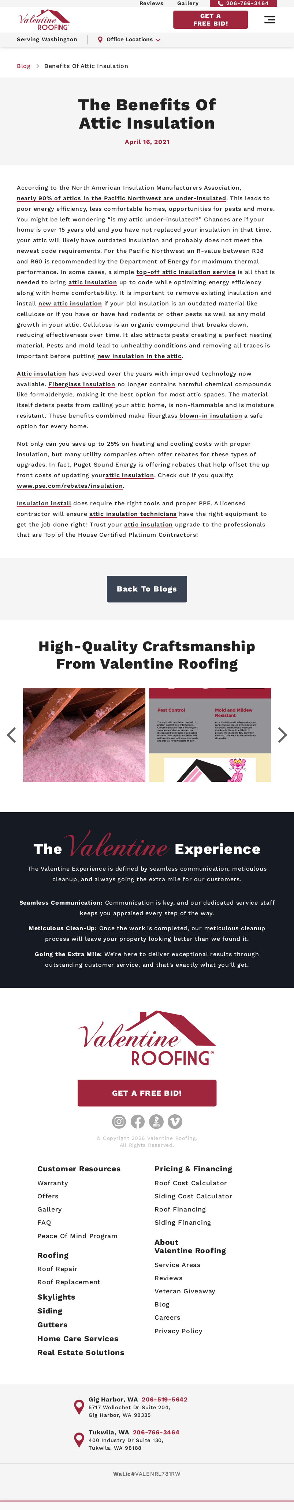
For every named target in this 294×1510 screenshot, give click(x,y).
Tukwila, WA (109, 1432)
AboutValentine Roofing (190, 1246)
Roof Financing (180, 1209)
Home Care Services (78, 1338)
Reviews (151, 6)
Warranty (52, 1183)
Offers (48, 1196)
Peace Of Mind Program (77, 1235)
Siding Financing (183, 1222)
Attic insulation (41, 373)
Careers (167, 1317)
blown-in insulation (210, 415)
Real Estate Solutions (80, 1352)
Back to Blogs (147, 589)
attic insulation (92, 282)
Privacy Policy (178, 1331)
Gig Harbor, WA (113, 1399)
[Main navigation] (270, 26)
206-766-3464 (243, 6)
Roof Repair (57, 1269)
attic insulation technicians (133, 513)
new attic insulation (70, 303)
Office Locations (131, 47)
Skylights (56, 1297)
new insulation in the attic (139, 356)
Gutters (52, 1324)
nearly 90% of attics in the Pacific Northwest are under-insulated (121, 198)
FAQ (44, 1222)
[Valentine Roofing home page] (46, 26)
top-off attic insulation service (186, 272)
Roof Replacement (69, 1282)
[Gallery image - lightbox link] (84, 735)
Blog (162, 1304)
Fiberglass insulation (81, 384)
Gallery (187, 6)
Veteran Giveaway (185, 1291)
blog (24, 65)
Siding (50, 1310)
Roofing (52, 1255)
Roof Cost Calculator (191, 1183)
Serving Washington (48, 47)
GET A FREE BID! (210, 26)
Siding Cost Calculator (193, 1196)
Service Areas (178, 1265)
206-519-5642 (165, 1399)
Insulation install (44, 503)
